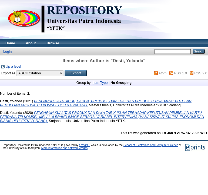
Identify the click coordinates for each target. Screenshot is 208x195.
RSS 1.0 (180, 73)
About (31, 43)
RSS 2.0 (200, 73)
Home (10, 43)
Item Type (100, 83)
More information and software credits (64, 148)
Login (7, 51)
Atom (163, 73)
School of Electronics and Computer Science (150, 145)
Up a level (13, 66)
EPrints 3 (84, 145)
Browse (53, 43)
